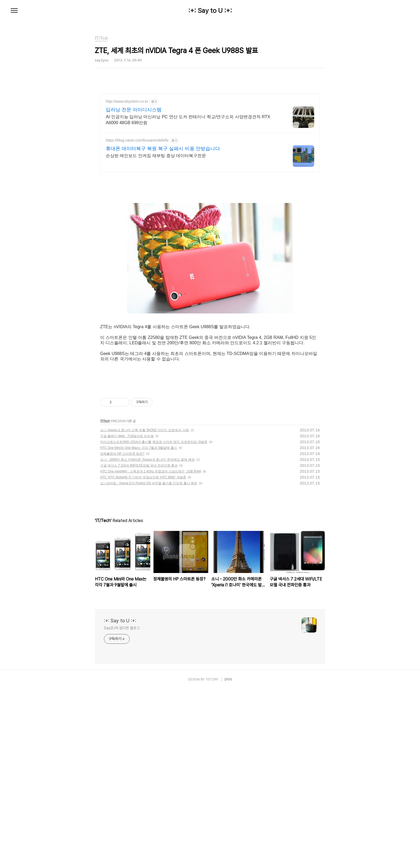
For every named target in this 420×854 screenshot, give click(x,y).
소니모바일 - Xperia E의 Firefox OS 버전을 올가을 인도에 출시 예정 (148, 648)
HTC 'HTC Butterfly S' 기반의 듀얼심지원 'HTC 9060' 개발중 (143, 642)
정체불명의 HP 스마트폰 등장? (122, 618)
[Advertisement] (210, 140)
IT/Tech (105, 585)
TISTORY (211, 844)
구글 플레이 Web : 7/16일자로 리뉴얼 (127, 600)
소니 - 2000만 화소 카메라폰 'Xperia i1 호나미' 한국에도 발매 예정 (147, 624)
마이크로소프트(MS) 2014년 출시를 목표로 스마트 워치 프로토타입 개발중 (153, 606)
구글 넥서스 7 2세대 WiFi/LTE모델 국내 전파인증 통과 (139, 630)
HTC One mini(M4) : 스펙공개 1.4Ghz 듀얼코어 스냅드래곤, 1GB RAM (150, 636)
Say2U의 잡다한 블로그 (122, 792)
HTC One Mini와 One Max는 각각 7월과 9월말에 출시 (138, 612)
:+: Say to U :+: (210, 11)
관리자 (228, 844)
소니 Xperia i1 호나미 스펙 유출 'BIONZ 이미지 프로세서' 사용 (144, 595)
